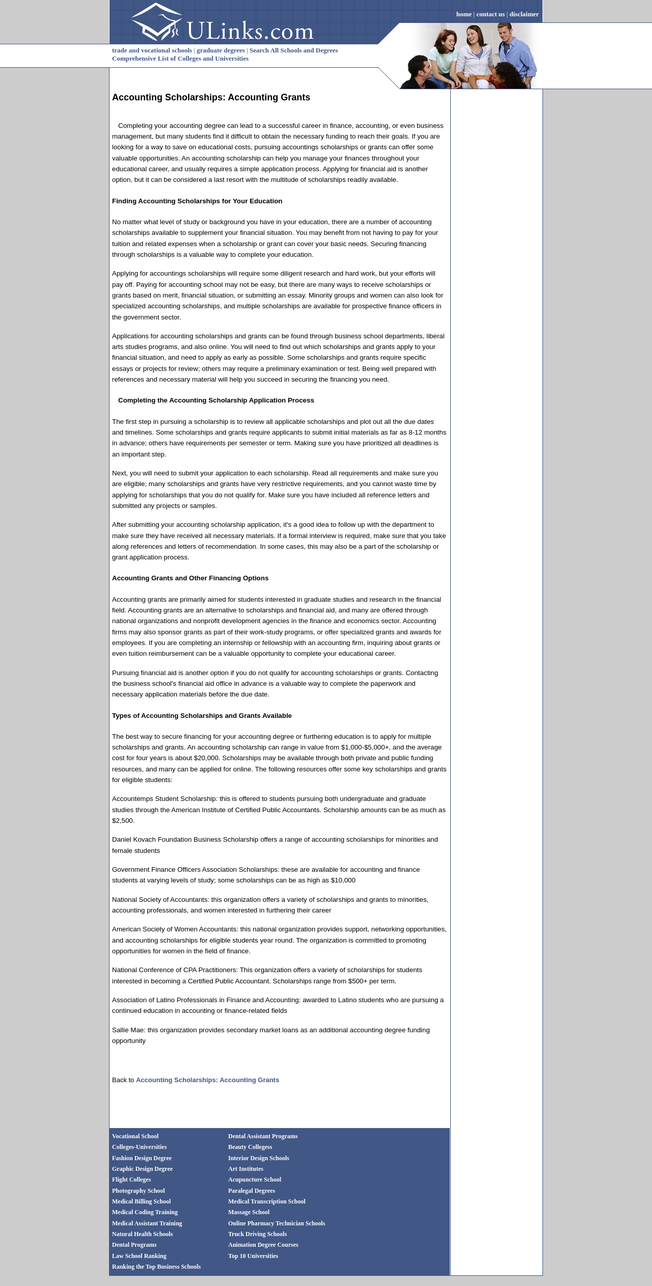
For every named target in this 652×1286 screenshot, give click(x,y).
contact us (490, 14)
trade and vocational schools (152, 50)
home (464, 14)
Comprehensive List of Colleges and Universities (180, 58)
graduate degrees (221, 50)
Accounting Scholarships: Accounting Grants (211, 97)
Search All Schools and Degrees (294, 50)
